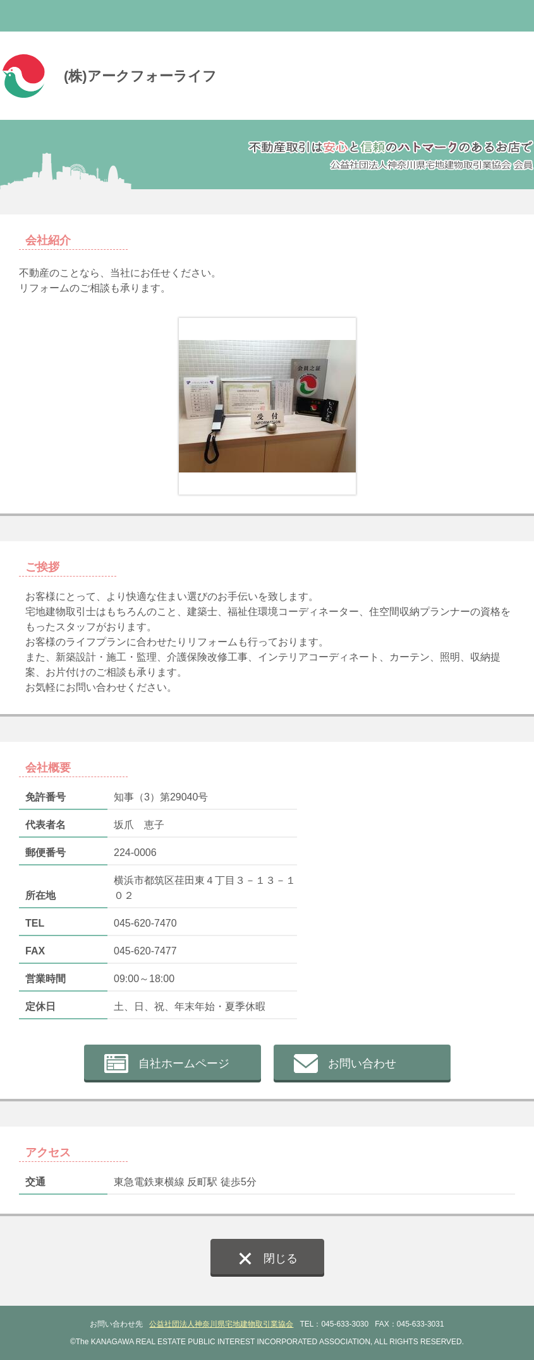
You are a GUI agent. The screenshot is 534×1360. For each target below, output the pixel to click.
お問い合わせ (362, 1063)
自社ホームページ (183, 1063)
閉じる (281, 1258)
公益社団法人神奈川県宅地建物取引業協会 (221, 1324)
